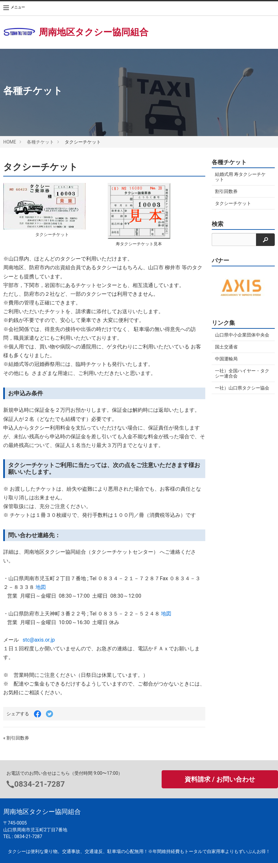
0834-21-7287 (39, 784)
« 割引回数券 (16, 737)
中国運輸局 (226, 358)
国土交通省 (226, 346)
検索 (217, 224)
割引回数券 (226, 191)
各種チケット (40, 141)
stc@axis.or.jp (37, 640)
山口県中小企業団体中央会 (242, 334)
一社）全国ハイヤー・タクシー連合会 (242, 373)
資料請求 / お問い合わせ (220, 779)
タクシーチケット (233, 203)
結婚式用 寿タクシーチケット (240, 177)
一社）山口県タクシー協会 (242, 387)
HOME (9, 141)
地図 (41, 587)
